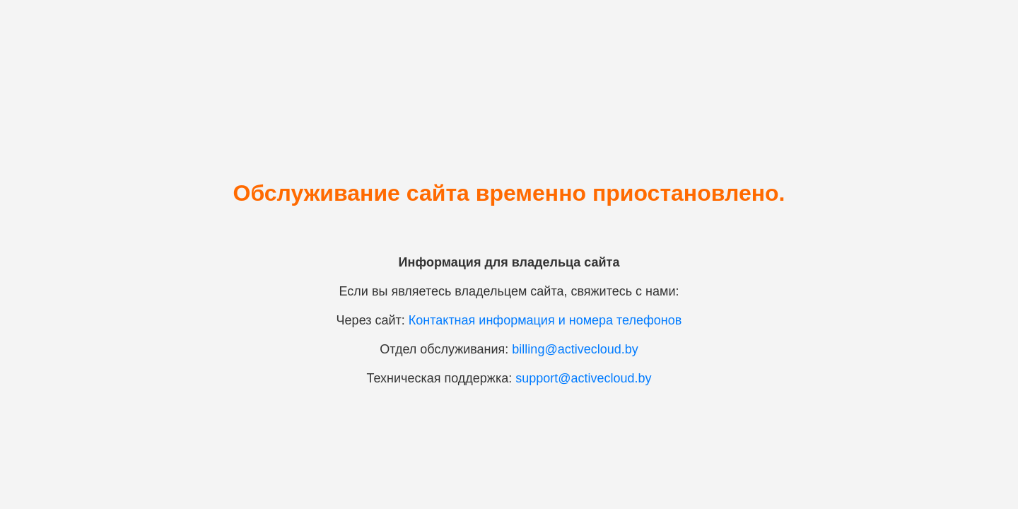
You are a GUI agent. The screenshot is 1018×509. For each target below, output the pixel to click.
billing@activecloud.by (575, 349)
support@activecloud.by (583, 378)
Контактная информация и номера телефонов (545, 320)
